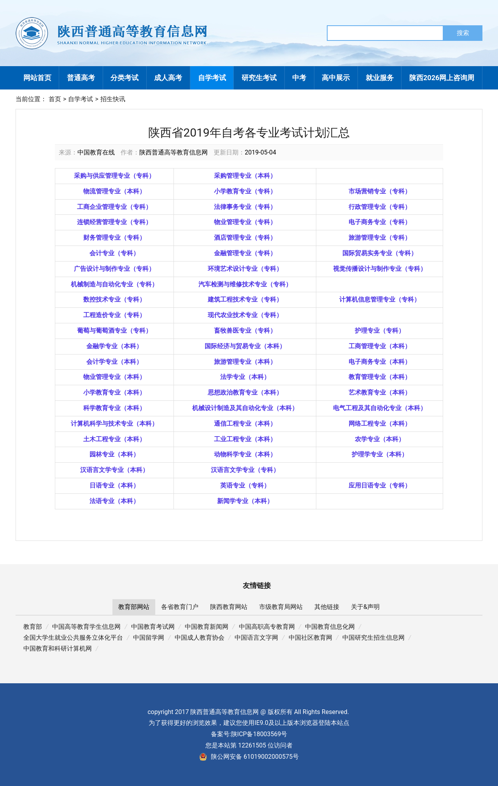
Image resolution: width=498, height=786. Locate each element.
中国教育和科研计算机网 (57, 648)
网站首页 (37, 78)
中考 (299, 78)
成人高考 (168, 78)
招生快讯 (112, 99)
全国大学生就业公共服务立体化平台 (73, 637)
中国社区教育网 (310, 637)
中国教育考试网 (153, 626)
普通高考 (81, 78)
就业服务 (380, 78)
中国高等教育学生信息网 (86, 626)
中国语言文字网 (256, 637)
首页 (55, 99)
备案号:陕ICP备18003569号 (249, 734)
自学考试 (212, 78)
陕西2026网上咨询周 (441, 78)
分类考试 (124, 78)
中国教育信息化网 (330, 626)
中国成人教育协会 (199, 637)
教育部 (32, 626)
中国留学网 (148, 637)
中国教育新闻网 (206, 626)
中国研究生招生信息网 (373, 637)
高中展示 (336, 78)
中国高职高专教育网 (267, 626)
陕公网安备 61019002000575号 (249, 756)
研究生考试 (259, 78)
